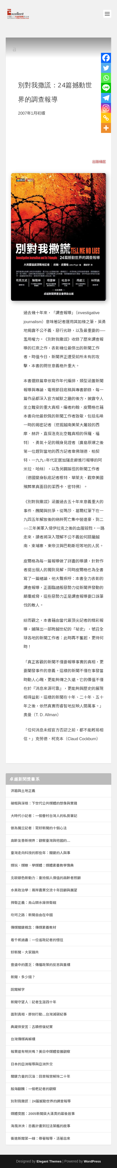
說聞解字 (18, 990)
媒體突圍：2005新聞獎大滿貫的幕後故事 (42, 1114)
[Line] (106, 88)
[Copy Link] (106, 118)
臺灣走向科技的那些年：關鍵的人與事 (40, 853)
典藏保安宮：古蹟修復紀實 (32, 1027)
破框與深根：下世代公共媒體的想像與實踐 (44, 803)
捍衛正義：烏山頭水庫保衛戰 (33, 903)
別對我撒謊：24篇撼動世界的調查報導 (41, 1101)
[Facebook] (106, 58)
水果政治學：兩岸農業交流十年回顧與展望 (44, 890)
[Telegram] (106, 98)
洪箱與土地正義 (23, 791)
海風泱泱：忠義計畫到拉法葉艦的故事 (40, 1126)
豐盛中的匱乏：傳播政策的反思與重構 (40, 965)
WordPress (92, 1161)
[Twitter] (106, 68)
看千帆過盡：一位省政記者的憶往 (37, 940)
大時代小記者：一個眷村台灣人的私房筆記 (44, 816)
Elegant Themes (49, 1161)
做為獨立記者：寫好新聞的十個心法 (39, 828)
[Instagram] (106, 108)
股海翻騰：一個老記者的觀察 (33, 1089)
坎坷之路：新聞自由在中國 (32, 915)
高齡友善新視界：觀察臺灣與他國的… (40, 841)
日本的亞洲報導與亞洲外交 (32, 1064)
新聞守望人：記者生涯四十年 (33, 1002)
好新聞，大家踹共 (25, 952)
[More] (106, 128)
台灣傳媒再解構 (23, 1039)
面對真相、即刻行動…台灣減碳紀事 (39, 1014)
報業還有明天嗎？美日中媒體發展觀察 (40, 1052)
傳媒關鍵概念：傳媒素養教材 (33, 927)
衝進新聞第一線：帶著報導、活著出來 (40, 1138)
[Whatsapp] (106, 78)
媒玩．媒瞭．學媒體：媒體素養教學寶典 (42, 865)
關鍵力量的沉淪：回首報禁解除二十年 (40, 1076)
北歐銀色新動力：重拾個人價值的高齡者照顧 (46, 878)
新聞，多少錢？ (23, 977)
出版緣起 (99, 162)
